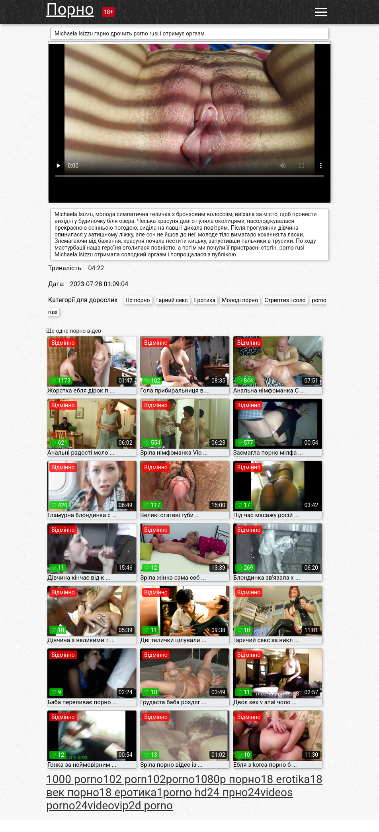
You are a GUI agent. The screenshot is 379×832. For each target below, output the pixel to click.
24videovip (102, 805)
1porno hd (182, 792)
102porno (171, 779)
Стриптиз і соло (284, 300)
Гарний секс (172, 300)
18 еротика (128, 792)
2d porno (151, 805)
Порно (70, 9)
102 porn (125, 779)
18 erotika (285, 779)
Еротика (205, 300)
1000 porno (74, 779)
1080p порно (228, 779)
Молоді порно (240, 300)
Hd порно (137, 300)
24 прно (227, 792)
